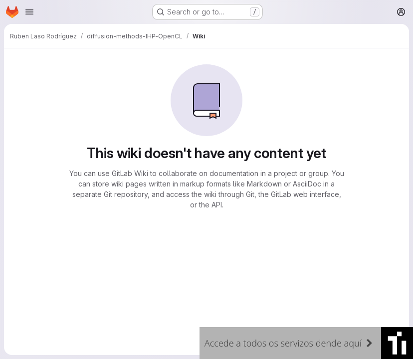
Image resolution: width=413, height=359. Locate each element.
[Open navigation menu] (29, 12)
